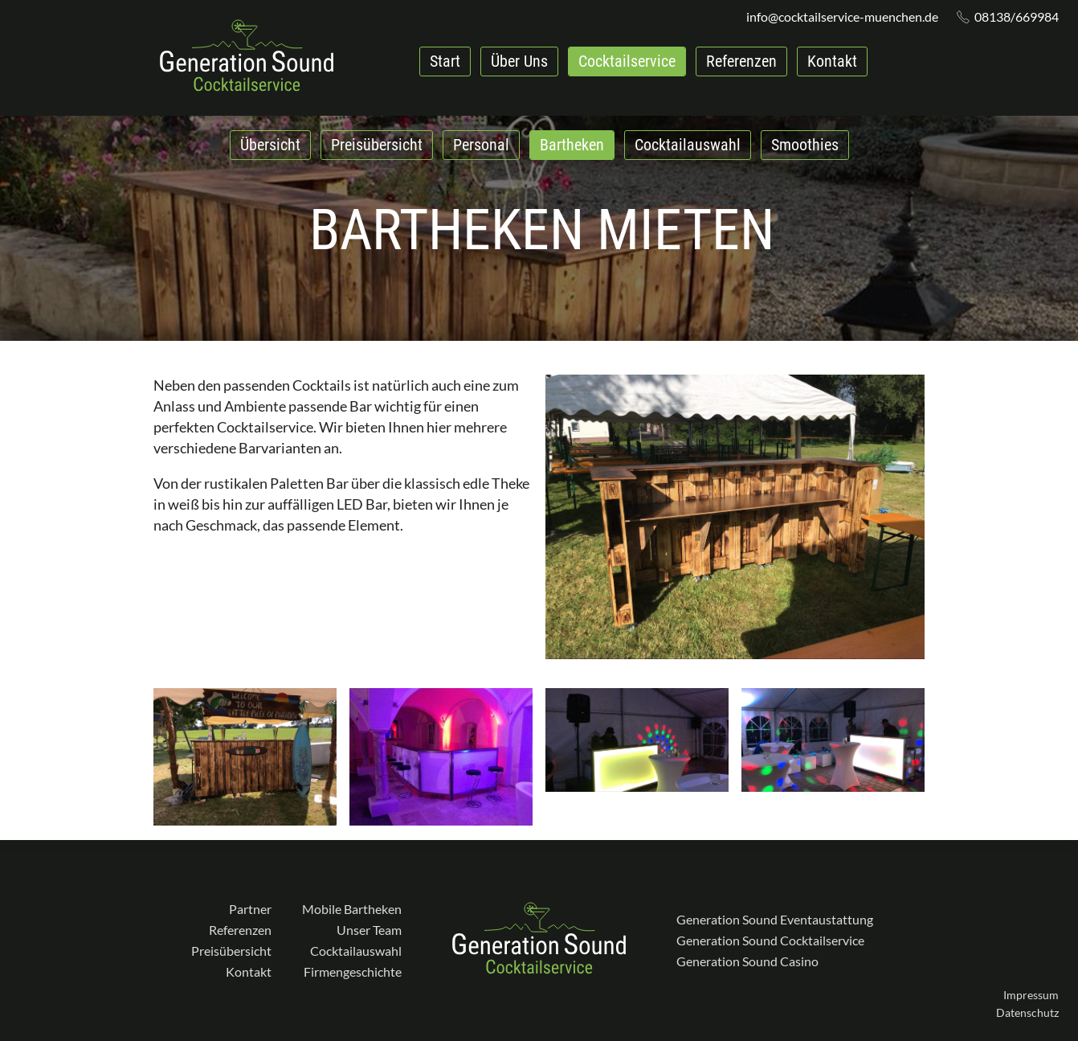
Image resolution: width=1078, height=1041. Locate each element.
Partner (250, 908)
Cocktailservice (627, 61)
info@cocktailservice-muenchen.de (842, 17)
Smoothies (805, 144)
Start (445, 61)
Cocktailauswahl (688, 144)
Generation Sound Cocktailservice (770, 940)
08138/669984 (1016, 17)
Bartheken (572, 144)
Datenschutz (1027, 1012)
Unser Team (369, 929)
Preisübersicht (377, 144)
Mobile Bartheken (352, 908)
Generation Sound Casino (747, 961)
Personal (481, 144)
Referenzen (741, 61)
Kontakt (832, 61)
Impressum (1031, 995)
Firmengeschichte (353, 971)
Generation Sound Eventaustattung (774, 919)
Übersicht (270, 144)
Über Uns (519, 61)
